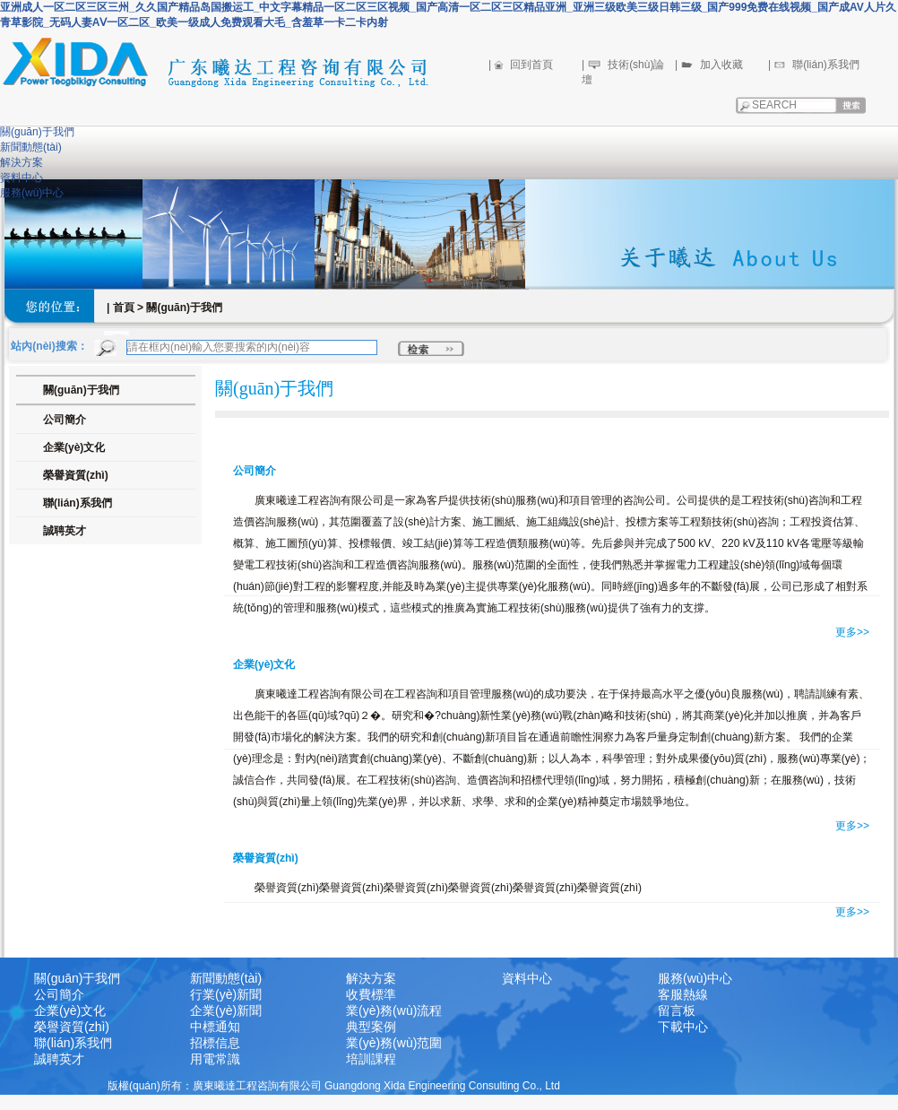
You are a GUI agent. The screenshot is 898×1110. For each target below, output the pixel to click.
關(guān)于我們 (37, 132)
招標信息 (215, 1043)
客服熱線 (683, 994)
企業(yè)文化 (70, 1010)
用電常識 (215, 1059)
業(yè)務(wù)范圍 (394, 1043)
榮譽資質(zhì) (71, 1026)
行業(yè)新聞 (226, 994)
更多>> (852, 632)
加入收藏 (721, 64)
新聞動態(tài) (31, 147)
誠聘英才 (64, 531)
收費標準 (371, 994)
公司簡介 (59, 994)
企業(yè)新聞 (226, 1010)
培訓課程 (371, 1059)
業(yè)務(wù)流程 (394, 1010)
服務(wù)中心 (32, 192)
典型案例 (371, 1026)
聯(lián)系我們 (825, 64)
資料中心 (21, 177)
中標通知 (215, 1026)
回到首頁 (531, 64)
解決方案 (21, 162)
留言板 (676, 1010)
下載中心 (683, 1026)
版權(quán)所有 (145, 1086)
